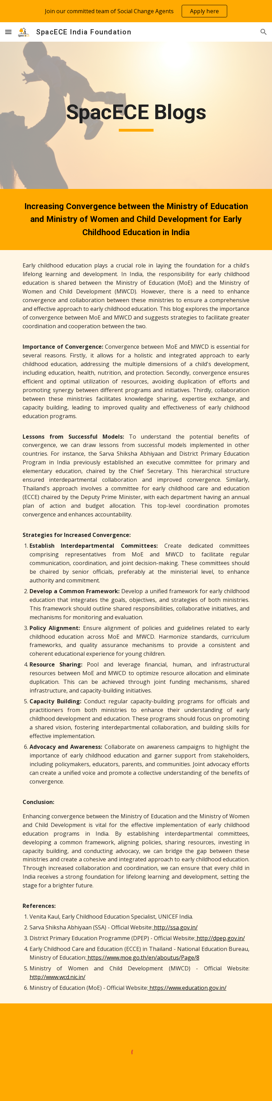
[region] (136, 11)
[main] (136, 115)
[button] (8, 31)
